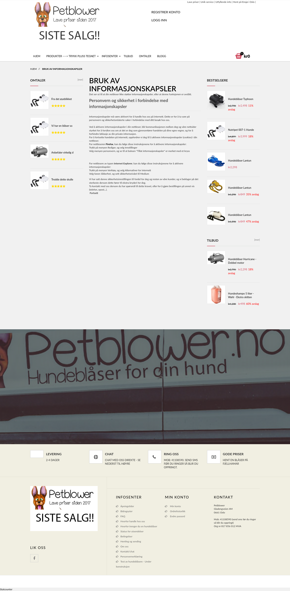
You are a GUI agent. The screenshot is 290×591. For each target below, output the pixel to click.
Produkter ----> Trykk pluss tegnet (71, 56)
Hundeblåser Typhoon (240, 99)
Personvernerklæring (131, 556)
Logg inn (159, 20)
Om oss (124, 546)
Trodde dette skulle (62, 179)
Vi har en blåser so (61, 125)
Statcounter (6, 589)
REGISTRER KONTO (165, 12)
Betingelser (126, 536)
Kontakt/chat (127, 551)
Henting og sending (130, 541)
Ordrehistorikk (175, 511)
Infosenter (110, 56)
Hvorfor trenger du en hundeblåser (138, 526)
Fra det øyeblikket (61, 99)
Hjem (36, 56)
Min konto (173, 506)
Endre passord (175, 516)
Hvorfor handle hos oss (132, 521)
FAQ (122, 516)
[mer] (79, 79)
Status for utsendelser (132, 531)
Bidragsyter (126, 511)
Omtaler (145, 56)
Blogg (161, 56)
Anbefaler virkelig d (62, 152)
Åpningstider (127, 506)
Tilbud (128, 56)
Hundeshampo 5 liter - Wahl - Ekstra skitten (241, 295)
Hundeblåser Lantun (239, 160)
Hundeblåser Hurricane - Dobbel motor (242, 260)
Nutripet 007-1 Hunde (241, 129)
